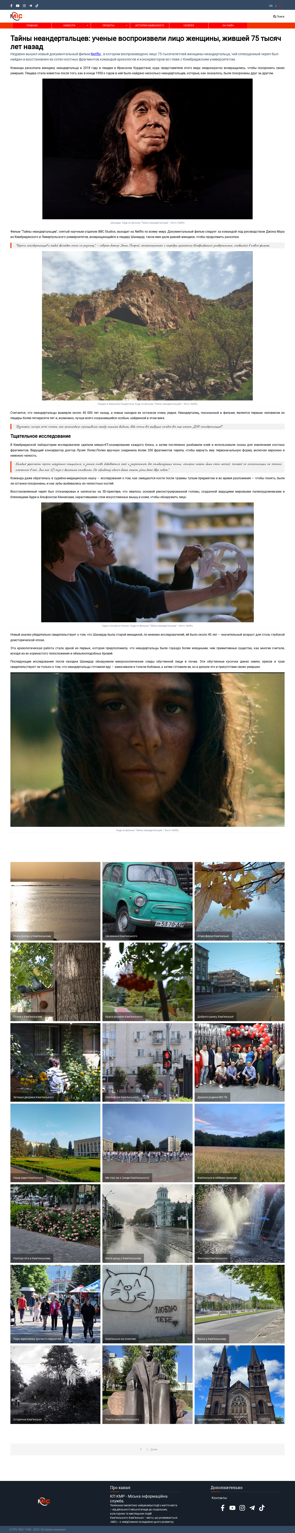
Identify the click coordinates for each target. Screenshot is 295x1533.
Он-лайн (228, 25)
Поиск (279, 16)
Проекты (108, 25)
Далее (154, 1449)
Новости (69, 25)
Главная (31, 25)
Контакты (219, 1498)
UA (271, 5)
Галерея (189, 25)
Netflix (96, 54)
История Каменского (149, 25)
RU (280, 5)
